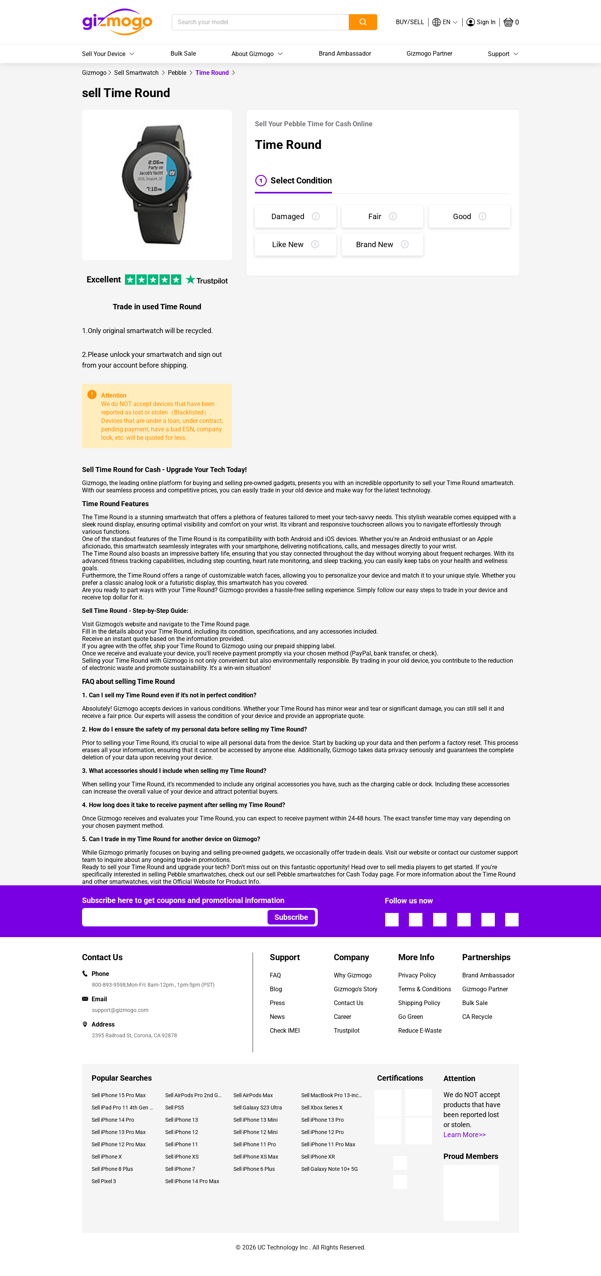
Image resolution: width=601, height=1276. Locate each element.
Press (277, 1003)
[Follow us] (392, 919)
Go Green (410, 1016)
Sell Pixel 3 (104, 1181)
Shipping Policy (419, 1003)
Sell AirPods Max (253, 1095)
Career (342, 1016)
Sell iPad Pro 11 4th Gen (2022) (123, 1107)
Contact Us (348, 1003)
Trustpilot (347, 1030)
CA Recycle (477, 1016)
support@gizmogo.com (120, 1010)
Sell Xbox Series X (322, 1107)
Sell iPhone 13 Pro (322, 1120)
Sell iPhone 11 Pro (254, 1144)
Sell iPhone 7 (180, 1169)
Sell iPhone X (107, 1157)
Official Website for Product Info (216, 881)
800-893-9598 (109, 985)
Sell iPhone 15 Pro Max (119, 1095)
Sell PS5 (174, 1107)
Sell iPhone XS (182, 1157)
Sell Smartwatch (137, 72)
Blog (276, 989)
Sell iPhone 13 (181, 1120)
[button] (445, 22)
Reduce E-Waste (420, 1030)
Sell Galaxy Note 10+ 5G (329, 1169)
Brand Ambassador (345, 53)
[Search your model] (248, 22)
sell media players (411, 867)
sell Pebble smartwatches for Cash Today (322, 874)
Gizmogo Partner (429, 53)
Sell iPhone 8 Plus (112, 1169)
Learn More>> (464, 1135)
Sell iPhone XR (318, 1157)
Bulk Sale (183, 53)
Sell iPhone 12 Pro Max (119, 1144)
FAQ (275, 975)
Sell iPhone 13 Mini (255, 1120)
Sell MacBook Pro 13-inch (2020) (332, 1095)
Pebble (178, 72)
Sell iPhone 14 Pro (113, 1120)
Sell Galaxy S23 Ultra (257, 1107)
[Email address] (171, 917)
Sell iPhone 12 (181, 1132)
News (277, 1016)
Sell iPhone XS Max (255, 1157)
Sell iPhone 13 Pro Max (119, 1132)
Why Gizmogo (353, 975)
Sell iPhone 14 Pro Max (192, 1181)
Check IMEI (285, 1030)
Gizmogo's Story (356, 989)
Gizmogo (94, 72)
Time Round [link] (212, 72)
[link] (94, 72)
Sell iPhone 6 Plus (254, 1169)
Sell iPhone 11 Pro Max (328, 1144)
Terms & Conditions (424, 989)
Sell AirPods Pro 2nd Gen (193, 1095)
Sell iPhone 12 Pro (322, 1132)
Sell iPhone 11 (181, 1144)
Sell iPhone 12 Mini (255, 1132)
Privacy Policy (417, 975)
